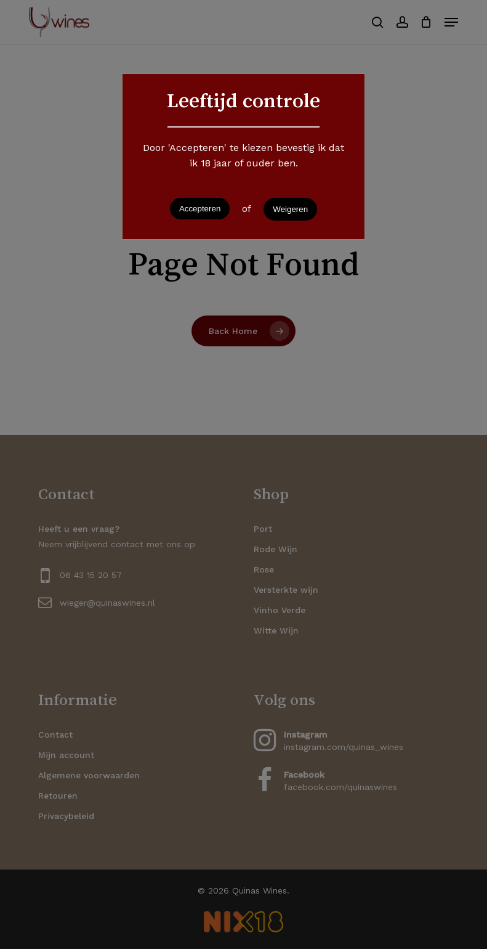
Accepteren (199, 208)
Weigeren (290, 209)
